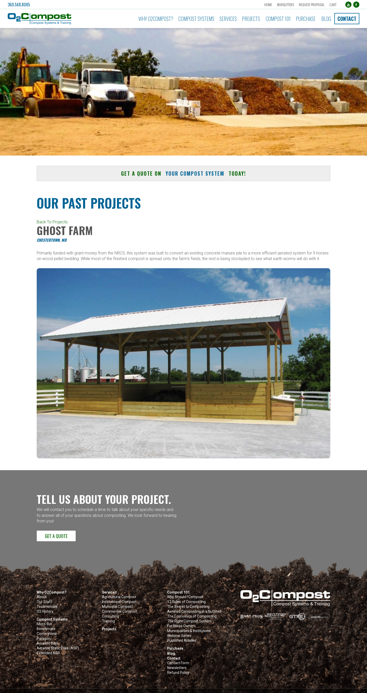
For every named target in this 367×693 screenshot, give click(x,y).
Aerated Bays (48, 643)
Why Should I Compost (185, 597)
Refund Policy (178, 673)
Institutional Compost (119, 602)
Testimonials (47, 607)
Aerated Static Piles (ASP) (58, 648)
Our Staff (44, 602)
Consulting (110, 616)
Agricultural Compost (119, 597)
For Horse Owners (181, 626)
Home (268, 4)
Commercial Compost (119, 611)
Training (108, 621)
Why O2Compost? (155, 18)
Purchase (306, 18)
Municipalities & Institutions (189, 631)
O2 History (45, 611)
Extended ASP (48, 653)
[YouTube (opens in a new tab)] (348, 5)
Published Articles (181, 641)
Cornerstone (47, 634)
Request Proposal (311, 4)
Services (228, 18)
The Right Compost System (189, 621)
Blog (326, 18)
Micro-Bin (44, 624)
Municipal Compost (117, 607)
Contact (346, 18)
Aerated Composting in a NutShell (194, 611)
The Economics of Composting (192, 616)
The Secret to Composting (188, 607)
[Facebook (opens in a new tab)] (356, 5)
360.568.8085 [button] (19, 5)
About (42, 597)
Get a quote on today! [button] (183, 173)
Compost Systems (196, 18)
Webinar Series (179, 636)
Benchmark (46, 629)
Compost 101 (278, 18)
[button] (61, 18)
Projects (251, 18)
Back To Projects (52, 222)
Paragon (43, 638)
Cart (332, 4)
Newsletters (285, 4)
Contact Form (178, 663)
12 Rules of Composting (186, 602)
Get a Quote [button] (56, 536)
